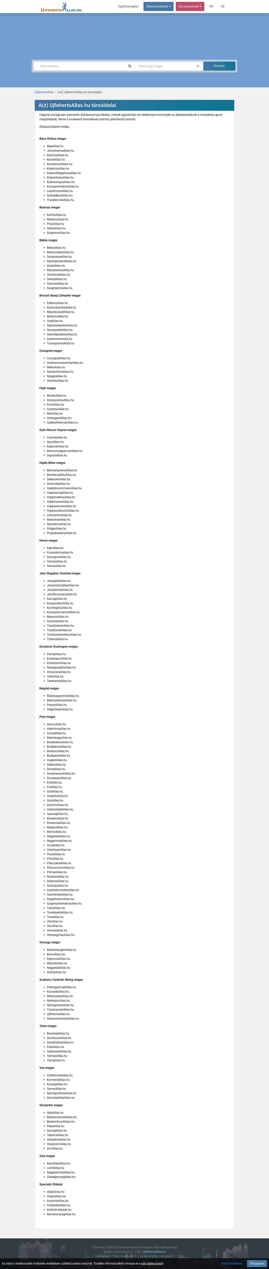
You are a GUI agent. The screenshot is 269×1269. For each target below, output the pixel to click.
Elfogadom (257, 1263)
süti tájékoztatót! (152, 1263)
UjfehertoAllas (44, 92)
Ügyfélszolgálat (128, 6)
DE (223, 6)
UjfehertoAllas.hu (154, 1252)
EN (211, 6)
